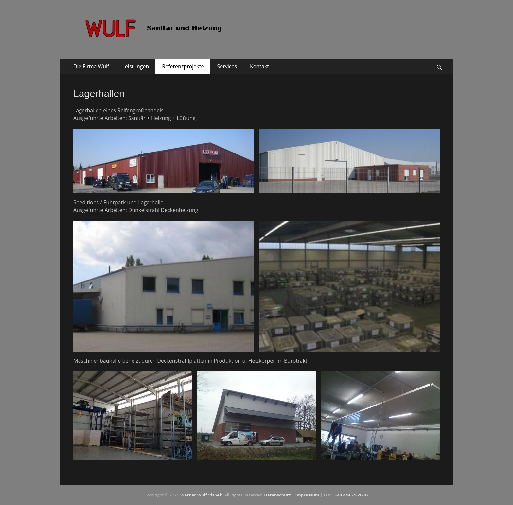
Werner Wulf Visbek (201, 495)
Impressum (307, 495)
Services (227, 66)
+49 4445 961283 (351, 495)
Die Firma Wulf (91, 66)
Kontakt (259, 66)
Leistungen (135, 66)
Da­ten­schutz (277, 495)
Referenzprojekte (183, 66)
